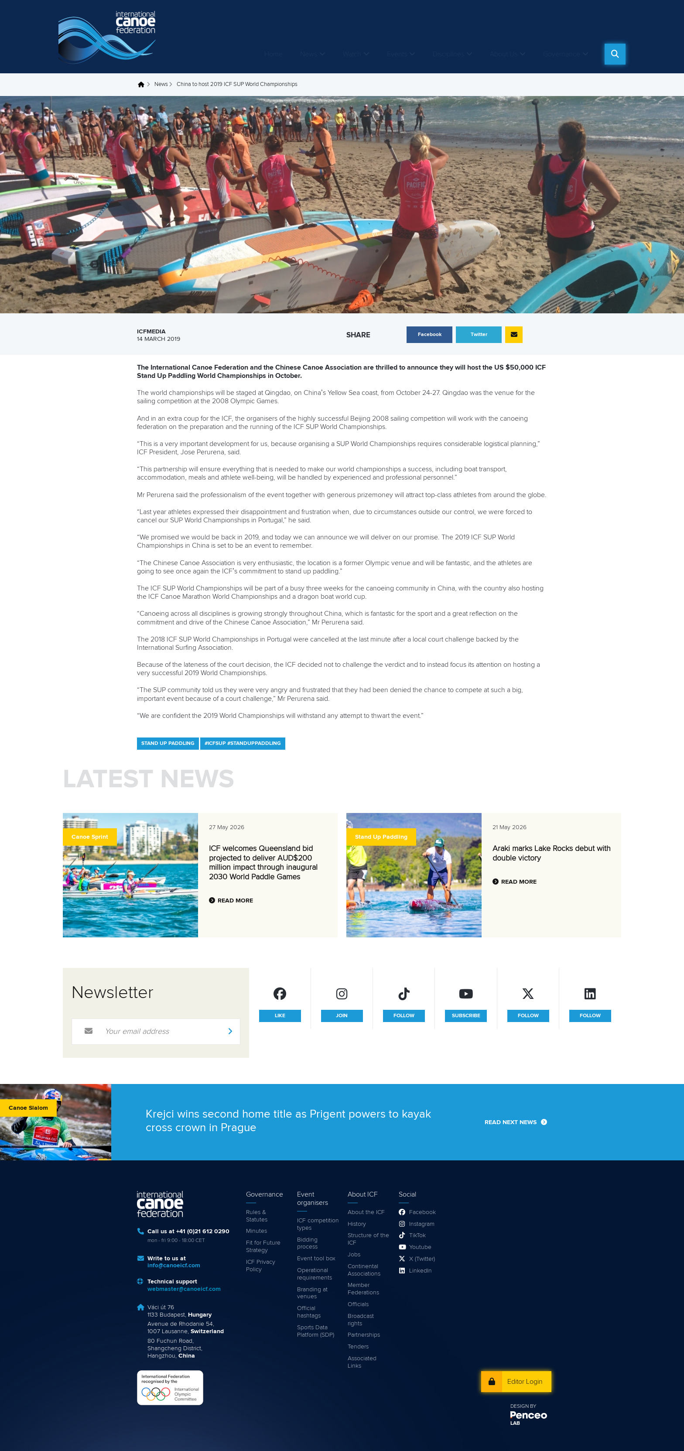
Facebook (422, 1212)
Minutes (256, 1231)
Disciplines (448, 54)
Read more (235, 901)
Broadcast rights (361, 1320)
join (342, 1016)
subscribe (466, 1016)
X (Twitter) (422, 1259)
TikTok (417, 1235)
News (308, 54)
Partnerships (364, 1335)
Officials (358, 1304)
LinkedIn (420, 1271)
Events (397, 54)
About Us (503, 54)
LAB (515, 1423)
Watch (352, 54)
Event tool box (316, 1258)
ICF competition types (318, 1224)
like (280, 1016)
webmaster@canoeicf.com (184, 1289)
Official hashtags (309, 1312)
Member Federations (363, 1289)
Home (273, 54)
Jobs (354, 1255)
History (357, 1224)
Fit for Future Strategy (263, 1246)
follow (403, 1016)
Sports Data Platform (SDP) (315, 1331)
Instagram (421, 1224)
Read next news (511, 1122)
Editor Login (525, 1381)
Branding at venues (312, 1293)
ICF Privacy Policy (260, 1266)
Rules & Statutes (256, 1216)
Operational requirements (314, 1274)
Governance (561, 54)
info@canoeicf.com (173, 1265)
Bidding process (307, 1243)
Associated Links (362, 1362)
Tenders (358, 1347)
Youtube (420, 1247)
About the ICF (366, 1212)
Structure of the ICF (368, 1239)
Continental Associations (364, 1270)
